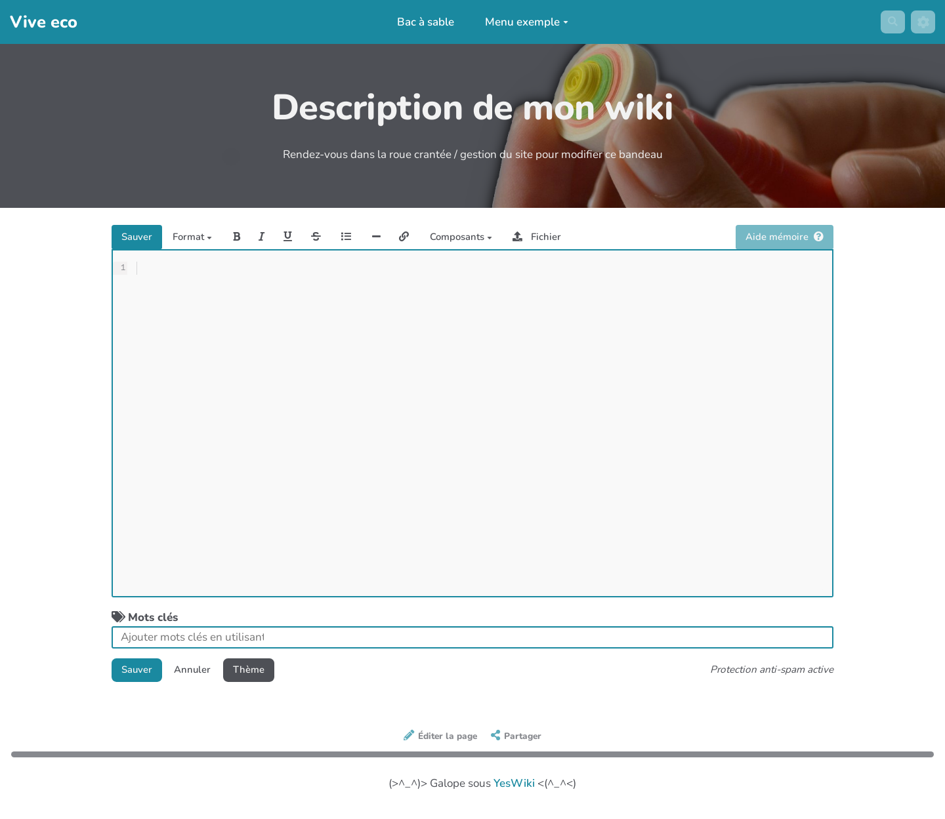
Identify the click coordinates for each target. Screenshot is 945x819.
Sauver (140, 239)
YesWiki (514, 790)
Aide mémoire (778, 239)
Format (204, 239)
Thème (267, 675)
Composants (511, 239)
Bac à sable (421, 22)
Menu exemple (522, 22)
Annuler (203, 675)
